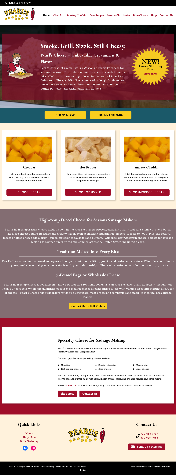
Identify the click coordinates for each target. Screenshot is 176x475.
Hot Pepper (97, 15)
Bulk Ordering (29, 441)
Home (46, 15)
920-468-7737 (149, 433)
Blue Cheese (140, 15)
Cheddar (58, 15)
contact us (70, 385)
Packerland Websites (160, 466)
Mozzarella (113, 15)
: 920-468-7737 (18, 3)
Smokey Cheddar (77, 15)
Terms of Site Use (64, 466)
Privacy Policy (47, 466)
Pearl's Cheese (32, 466)
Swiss (126, 15)
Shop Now (29, 437)
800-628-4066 (149, 437)
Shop (154, 15)
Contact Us (166, 15)
